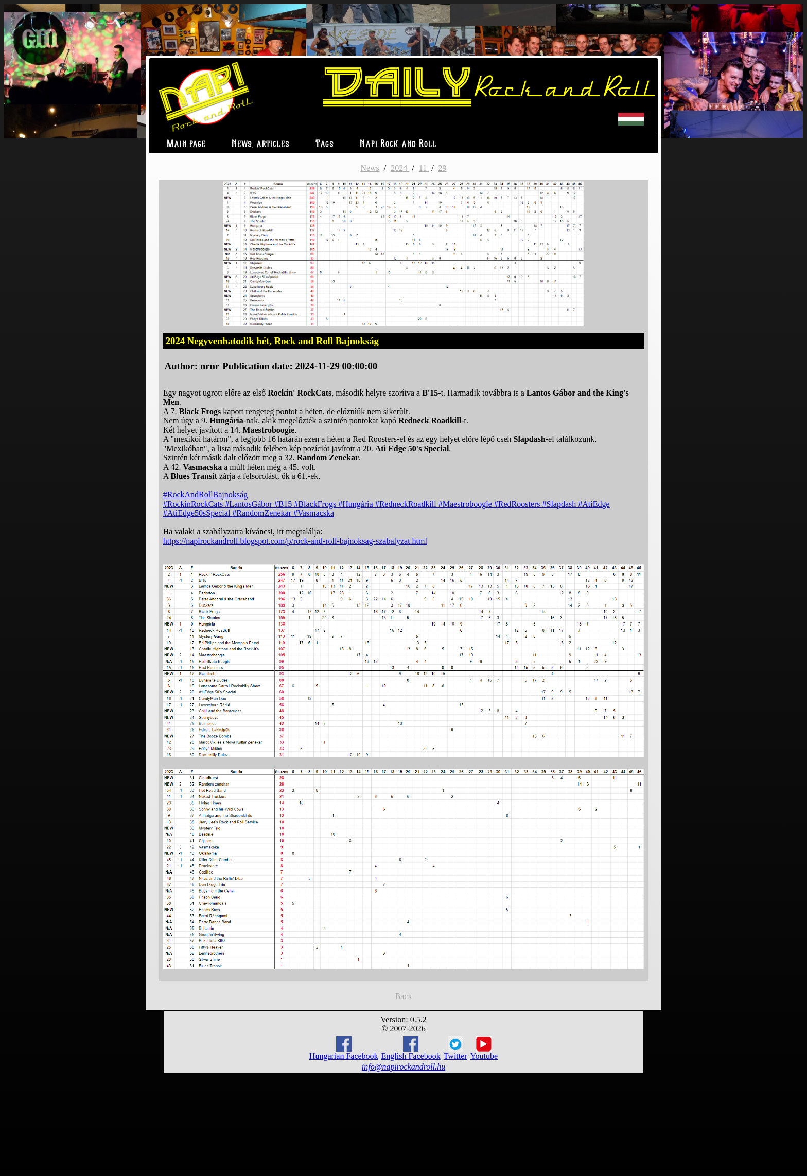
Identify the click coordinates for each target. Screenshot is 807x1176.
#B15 (284, 504)
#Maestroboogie (466, 504)
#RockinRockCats (194, 504)
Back (403, 996)
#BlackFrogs (316, 504)
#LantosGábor (249, 504)
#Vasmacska (313, 513)
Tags (324, 144)
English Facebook (411, 1048)
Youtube (484, 1048)
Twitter (455, 1048)
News (369, 168)
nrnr (209, 366)
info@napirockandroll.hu (403, 1066)
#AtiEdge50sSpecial (198, 513)
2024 (400, 168)
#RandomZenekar (262, 513)
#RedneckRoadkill (406, 504)
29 (442, 168)
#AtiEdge (593, 504)
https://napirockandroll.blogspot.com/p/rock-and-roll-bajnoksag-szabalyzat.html (295, 541)
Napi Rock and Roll (398, 144)
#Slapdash (560, 504)
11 (424, 168)
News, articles (261, 144)
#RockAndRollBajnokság (205, 494)
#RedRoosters (518, 504)
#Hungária (356, 504)
